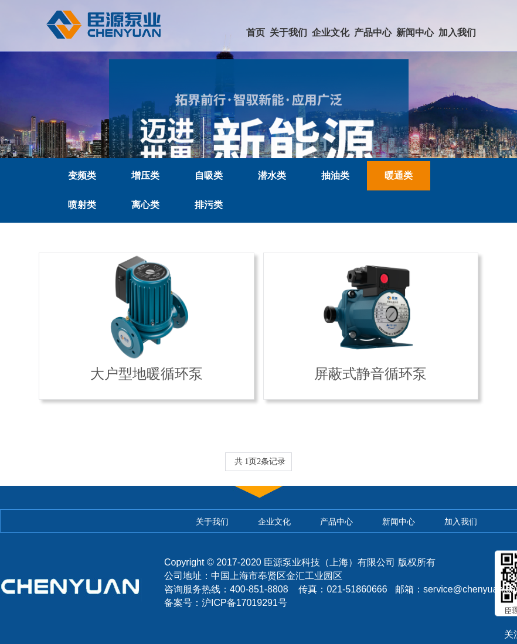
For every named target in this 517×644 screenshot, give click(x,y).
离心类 (145, 205)
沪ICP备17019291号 (244, 603)
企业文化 (330, 33)
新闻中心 (415, 33)
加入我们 (457, 33)
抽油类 (335, 175)
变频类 (82, 175)
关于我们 (288, 33)
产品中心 (373, 33)
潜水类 (272, 175)
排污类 (209, 205)
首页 (255, 33)
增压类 (145, 175)
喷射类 (82, 205)
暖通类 (399, 175)
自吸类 (209, 175)
